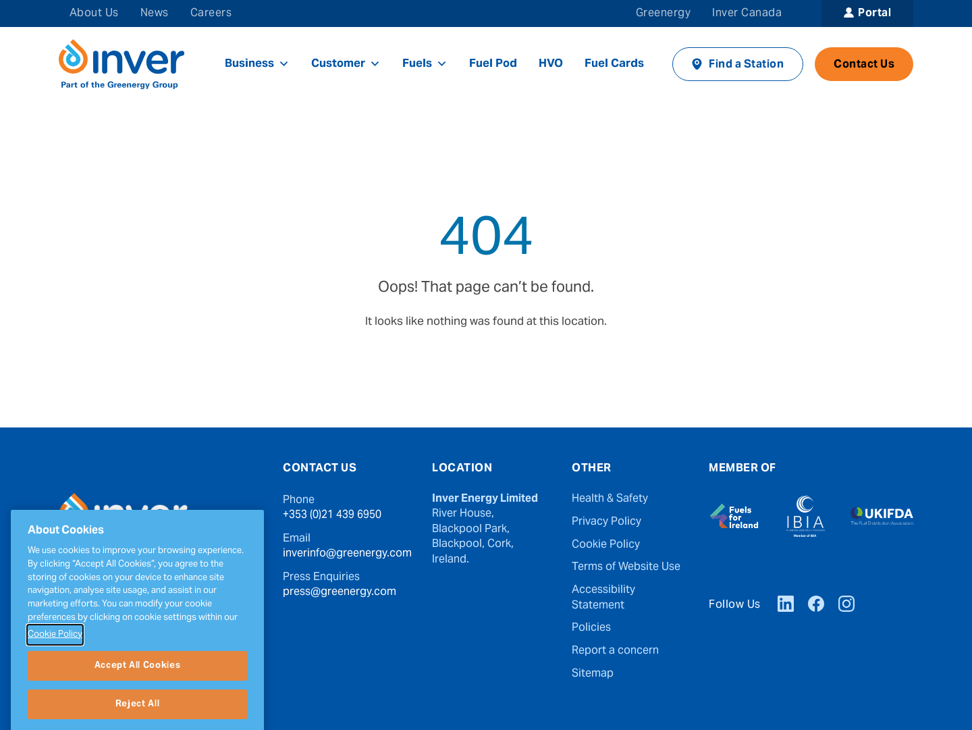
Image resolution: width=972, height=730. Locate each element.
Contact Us (864, 64)
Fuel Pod (493, 64)
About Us (94, 13)
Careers (211, 13)
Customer (346, 64)
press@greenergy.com (339, 592)
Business (257, 64)
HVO (551, 64)
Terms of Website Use (626, 567)
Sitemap (593, 674)
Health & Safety (610, 499)
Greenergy (663, 13)
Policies (591, 628)
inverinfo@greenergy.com (347, 553)
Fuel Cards (614, 64)
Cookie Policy (606, 545)
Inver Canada (747, 13)
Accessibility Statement (603, 598)
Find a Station (746, 64)
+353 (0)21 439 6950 (332, 515)
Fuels (425, 64)
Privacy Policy (606, 522)
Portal (874, 13)
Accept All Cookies (137, 703)
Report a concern (615, 651)
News (154, 13)
